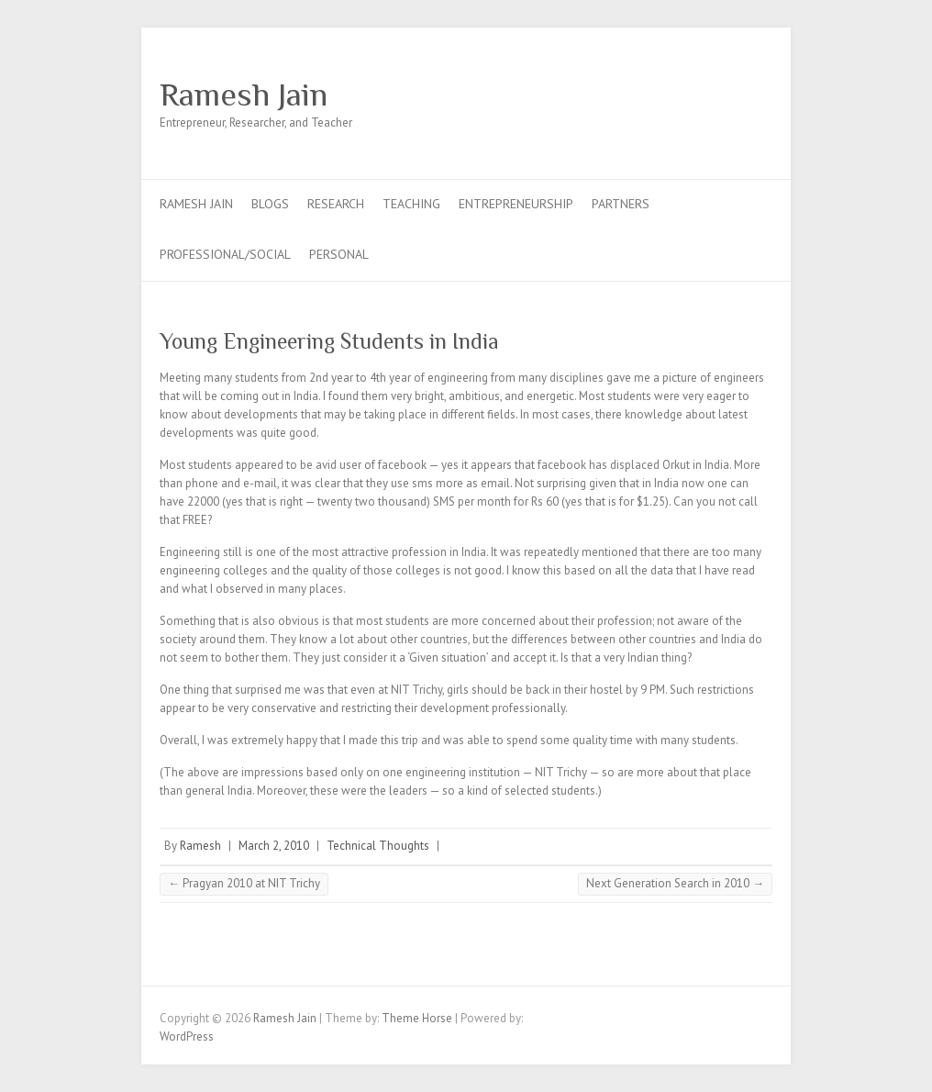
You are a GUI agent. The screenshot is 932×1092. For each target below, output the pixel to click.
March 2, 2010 (274, 845)
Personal (339, 254)
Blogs (270, 203)
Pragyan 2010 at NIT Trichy (244, 883)
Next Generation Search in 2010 (675, 883)
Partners (620, 203)
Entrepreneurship (516, 203)
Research (335, 203)
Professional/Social (225, 254)
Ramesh (200, 845)
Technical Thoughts (378, 845)
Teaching (411, 203)
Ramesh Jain (243, 94)
